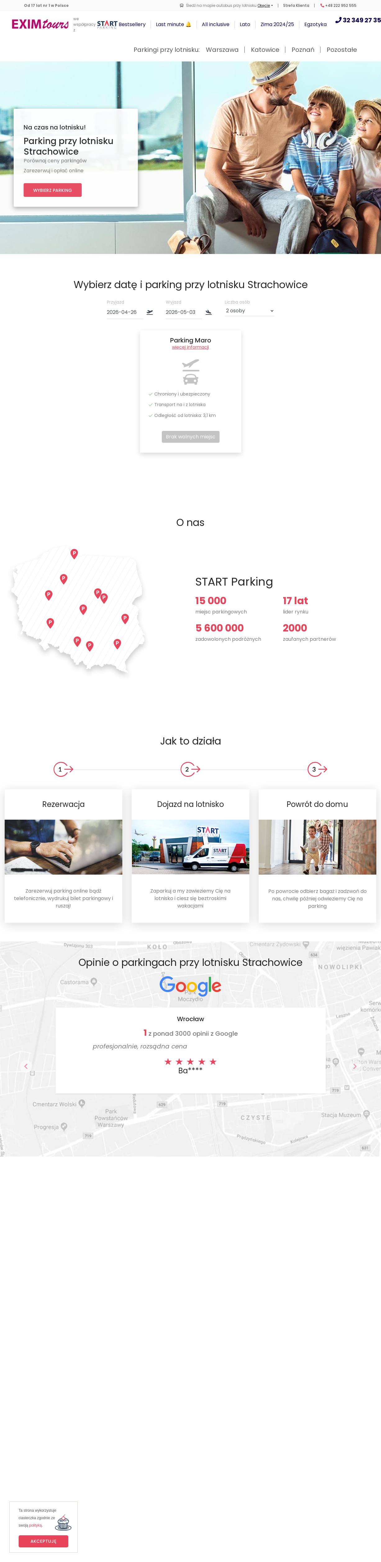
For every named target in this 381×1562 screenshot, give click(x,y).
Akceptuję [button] (43, 1541)
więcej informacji (190, 347)
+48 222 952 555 (338, 5)
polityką (35, 1525)
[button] (26, 1066)
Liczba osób (237, 302)
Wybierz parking (52, 190)
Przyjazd (115, 302)
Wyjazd (173, 302)
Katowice (265, 49)
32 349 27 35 (358, 20)
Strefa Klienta (296, 5)
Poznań (303, 49)
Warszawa (222, 49)
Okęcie (263, 5)
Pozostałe (342, 49)
